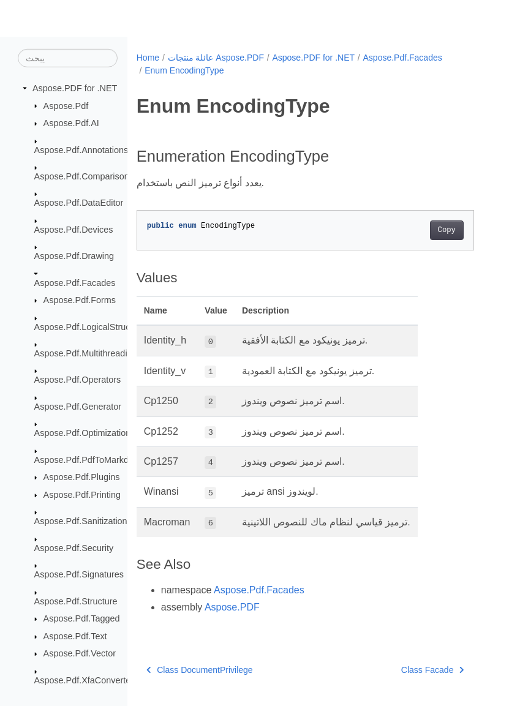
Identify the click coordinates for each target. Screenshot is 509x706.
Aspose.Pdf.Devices (73, 230)
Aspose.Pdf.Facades (75, 282)
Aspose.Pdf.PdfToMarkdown (89, 460)
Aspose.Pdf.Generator (77, 406)
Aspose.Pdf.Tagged (81, 618)
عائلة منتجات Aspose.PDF (216, 57)
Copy (447, 230)
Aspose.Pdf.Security (74, 548)
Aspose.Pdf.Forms (79, 300)
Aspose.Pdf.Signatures (79, 574)
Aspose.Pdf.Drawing (74, 256)
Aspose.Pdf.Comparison (81, 176)
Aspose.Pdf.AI (71, 123)
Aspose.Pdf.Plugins (81, 477)
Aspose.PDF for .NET (74, 88)
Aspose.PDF (232, 607)
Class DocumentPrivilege (199, 670)
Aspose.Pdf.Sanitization (80, 521)
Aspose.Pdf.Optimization (82, 433)
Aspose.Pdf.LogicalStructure (90, 326)
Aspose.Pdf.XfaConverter (84, 680)
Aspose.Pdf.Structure (76, 601)
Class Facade (432, 670)
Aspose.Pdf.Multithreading (85, 353)
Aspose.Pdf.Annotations (81, 149)
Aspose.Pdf (66, 105)
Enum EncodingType (184, 70)
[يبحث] (68, 58)
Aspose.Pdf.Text (75, 636)
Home (148, 57)
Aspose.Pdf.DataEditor (79, 203)
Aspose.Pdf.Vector (79, 653)
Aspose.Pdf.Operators (77, 380)
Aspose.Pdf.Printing (82, 495)
